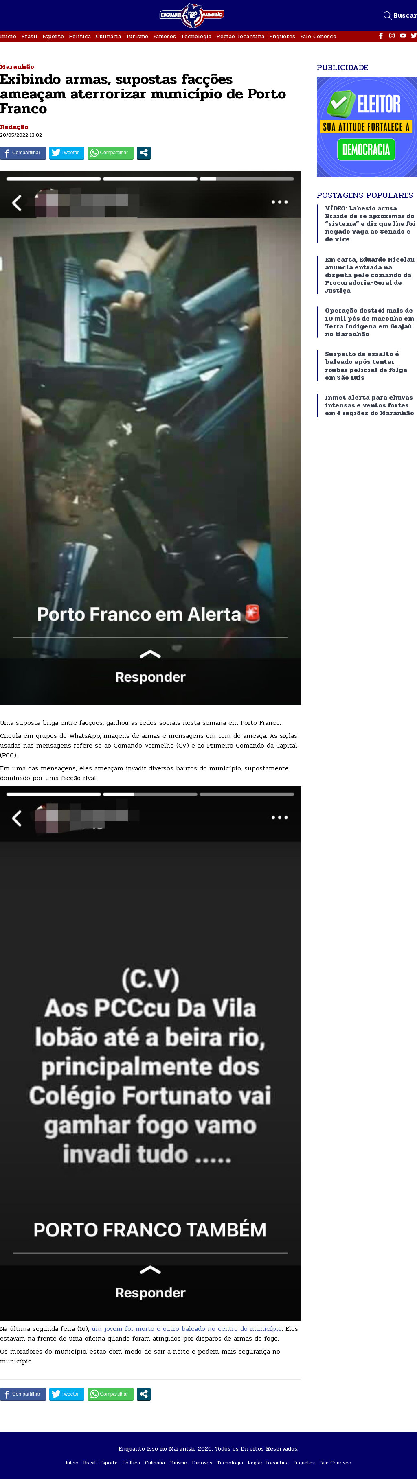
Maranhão (17, 66)
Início (8, 36)
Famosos (164, 36)
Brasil (29, 36)
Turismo (137, 36)
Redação (14, 127)
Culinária (108, 36)
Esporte (53, 36)
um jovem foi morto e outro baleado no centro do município (185, 1329)
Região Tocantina (240, 36)
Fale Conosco (318, 36)
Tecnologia (196, 36)
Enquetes (282, 36)
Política (80, 36)
